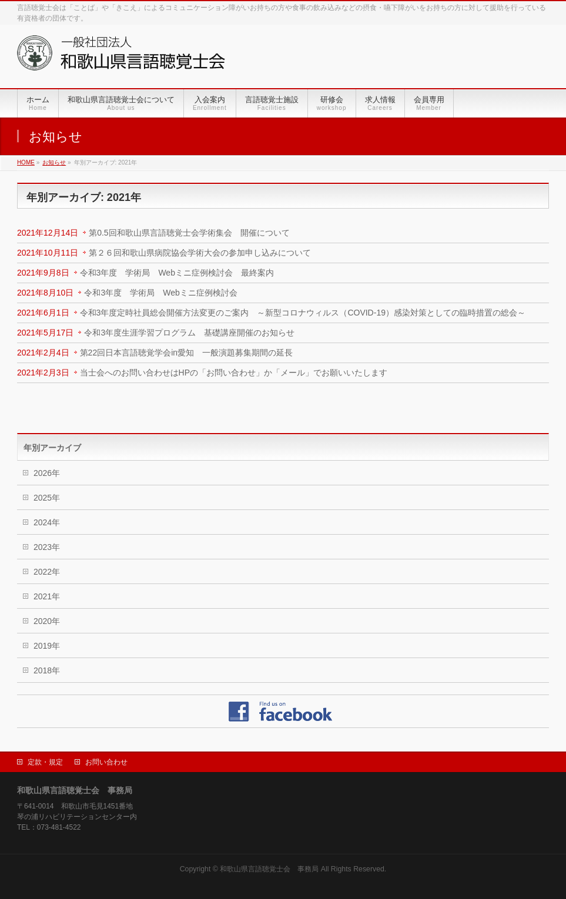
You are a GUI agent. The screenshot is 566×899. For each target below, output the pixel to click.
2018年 (47, 670)
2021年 (47, 596)
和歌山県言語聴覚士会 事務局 (269, 869)
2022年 (47, 571)
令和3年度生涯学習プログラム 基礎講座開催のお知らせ (189, 332)
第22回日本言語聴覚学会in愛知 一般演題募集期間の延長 (186, 352)
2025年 (47, 497)
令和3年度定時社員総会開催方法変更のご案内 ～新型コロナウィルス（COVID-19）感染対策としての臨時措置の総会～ (302, 312)
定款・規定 (45, 762)
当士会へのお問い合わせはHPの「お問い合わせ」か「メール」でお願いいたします (233, 372)
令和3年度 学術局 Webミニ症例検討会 (160, 292)
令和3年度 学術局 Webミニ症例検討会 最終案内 (177, 272)
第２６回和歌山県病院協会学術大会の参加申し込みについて (200, 252)
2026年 (47, 473)
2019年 (47, 645)
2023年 (47, 547)
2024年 (47, 522)
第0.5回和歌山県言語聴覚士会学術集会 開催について (189, 232)
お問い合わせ (106, 762)
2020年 (47, 621)
